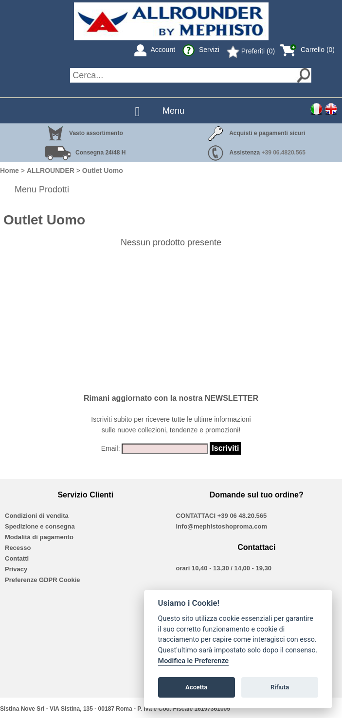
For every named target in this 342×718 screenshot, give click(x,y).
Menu (173, 111)
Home (9, 170)
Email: (110, 448)
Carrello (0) (307, 49)
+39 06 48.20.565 (242, 515)
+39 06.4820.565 (284, 152)
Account (154, 49)
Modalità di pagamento (39, 537)
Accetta (196, 687)
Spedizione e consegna (40, 526)
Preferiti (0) (251, 51)
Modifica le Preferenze (193, 661)
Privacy (16, 569)
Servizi (200, 49)
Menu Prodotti (42, 189)
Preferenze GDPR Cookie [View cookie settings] (42, 579)
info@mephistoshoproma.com (221, 526)
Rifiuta (279, 687)
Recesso (18, 547)
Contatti (17, 558)
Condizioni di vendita (37, 515)
